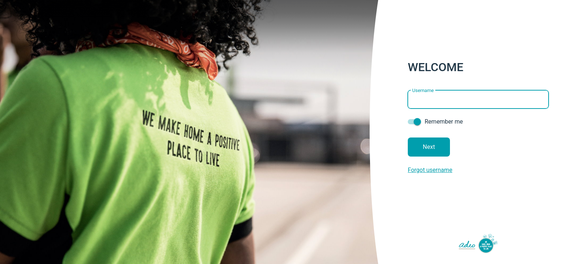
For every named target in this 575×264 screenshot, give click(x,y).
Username (423, 90)
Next (429, 146)
